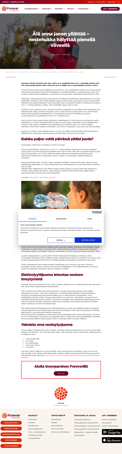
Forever (61, 403)
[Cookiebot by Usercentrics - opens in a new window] (93, 212)
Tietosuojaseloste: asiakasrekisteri (86, 423)
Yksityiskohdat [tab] (61, 219)
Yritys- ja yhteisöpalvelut (37, 432)
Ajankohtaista (23, 72)
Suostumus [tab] (32, 219)
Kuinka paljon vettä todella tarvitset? (42, 177)
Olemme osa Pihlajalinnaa (60, 432)
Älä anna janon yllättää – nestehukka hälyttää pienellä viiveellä (62, 72)
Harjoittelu (59, 8)
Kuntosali (31, 422)
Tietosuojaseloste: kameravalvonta (86, 429)
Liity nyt (61, 373)
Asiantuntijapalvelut (35, 429)
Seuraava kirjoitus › (110, 77)
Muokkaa (61, 240)
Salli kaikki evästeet (88, 240)
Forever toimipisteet (109, 419)
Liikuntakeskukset (31, 8)
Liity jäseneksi (107, 423)
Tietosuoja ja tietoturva (82, 419)
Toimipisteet (32, 419)
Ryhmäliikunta (33, 426)
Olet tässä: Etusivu (11, 72)
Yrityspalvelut (84, 8)
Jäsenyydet (47, 8)
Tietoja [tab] (89, 219)
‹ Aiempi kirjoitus (10, 77)
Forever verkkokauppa (110, 426)
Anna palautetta (34, 438)
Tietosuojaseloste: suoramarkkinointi (87, 426)
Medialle (54, 422)
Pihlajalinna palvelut (35, 435)
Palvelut (71, 8)
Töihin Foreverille (57, 429)
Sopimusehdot (79, 435)
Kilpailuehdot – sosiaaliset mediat (86, 432)
